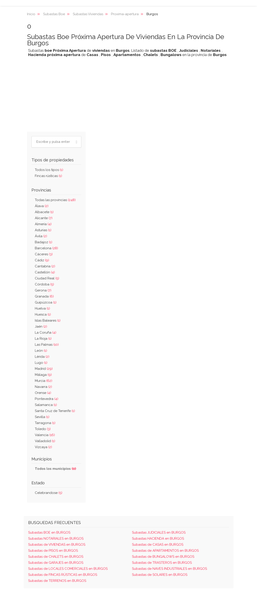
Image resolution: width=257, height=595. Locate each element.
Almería (43, 224)
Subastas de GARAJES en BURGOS (55, 563)
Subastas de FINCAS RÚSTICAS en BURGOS (62, 575)
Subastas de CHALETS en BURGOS (55, 557)
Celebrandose (48, 493)
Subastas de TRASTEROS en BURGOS (162, 563)
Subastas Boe (54, 14)
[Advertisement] (128, 97)
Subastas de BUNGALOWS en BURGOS (163, 557)
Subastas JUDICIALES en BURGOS (159, 533)
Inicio (31, 14)
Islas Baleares (48, 320)
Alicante (43, 218)
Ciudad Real (47, 278)
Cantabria (45, 266)
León (41, 351)
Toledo (43, 429)
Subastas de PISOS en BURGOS (53, 551)
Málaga (43, 375)
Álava (41, 206)
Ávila (41, 236)
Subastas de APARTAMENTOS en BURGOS (165, 551)
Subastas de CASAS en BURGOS (157, 545)
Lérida (42, 357)
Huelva (42, 308)
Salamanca (46, 405)
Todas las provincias (55, 200)
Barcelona (46, 248)
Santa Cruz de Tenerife (55, 411)
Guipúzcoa (45, 302)
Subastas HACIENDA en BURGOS (158, 539)
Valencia (45, 435)
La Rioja (43, 339)
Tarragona (45, 423)
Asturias (43, 230)
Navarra (43, 387)
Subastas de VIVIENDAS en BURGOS (56, 545)
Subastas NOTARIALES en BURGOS (56, 539)
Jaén (41, 327)
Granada (44, 296)
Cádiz (42, 260)
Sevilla (42, 417)
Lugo (41, 363)
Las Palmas (47, 345)
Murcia (43, 381)
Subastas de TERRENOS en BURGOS (57, 581)
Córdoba (44, 284)
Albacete (44, 212)
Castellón (45, 272)
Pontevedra (46, 399)
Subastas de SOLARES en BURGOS (159, 575)
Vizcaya (43, 447)
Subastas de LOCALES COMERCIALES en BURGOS (68, 569)
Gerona (43, 290)
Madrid (44, 369)
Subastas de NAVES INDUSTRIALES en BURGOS (169, 569)
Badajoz (43, 242)
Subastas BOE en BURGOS (49, 533)
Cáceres (44, 254)
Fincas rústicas (48, 176)
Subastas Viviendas (88, 14)
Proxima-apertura (125, 14)
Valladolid (45, 441)
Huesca (43, 314)
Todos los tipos (49, 170)
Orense (43, 393)
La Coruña (45, 333)
